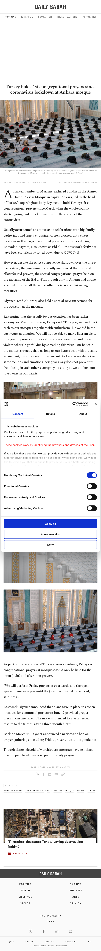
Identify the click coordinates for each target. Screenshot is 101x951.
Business (75, 890)
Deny (50, 544)
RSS (89, 942)
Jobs (11, 942)
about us (49, 942)
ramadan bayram (13, 790)
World (25, 890)
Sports (25, 903)
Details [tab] (50, 413)
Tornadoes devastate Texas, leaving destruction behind (45, 844)
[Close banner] (95, 404)
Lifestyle (25, 896)
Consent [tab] (17, 413)
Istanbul (27, 17)
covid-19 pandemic (34, 790)
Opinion (76, 903)
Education (45, 17)
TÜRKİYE (10, 17)
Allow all (50, 523)
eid (48, 790)
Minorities (90, 17)
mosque (69, 790)
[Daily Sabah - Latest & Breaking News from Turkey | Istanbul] (50, 7)
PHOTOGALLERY (21, 853)
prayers (58, 790)
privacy (29, 942)
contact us (71, 942)
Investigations (67, 17)
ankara (80, 790)
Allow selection (50, 534)
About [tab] (83, 413)
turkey (91, 790)
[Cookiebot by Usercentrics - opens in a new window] (72, 404)
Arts (75, 896)
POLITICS (25, 884)
